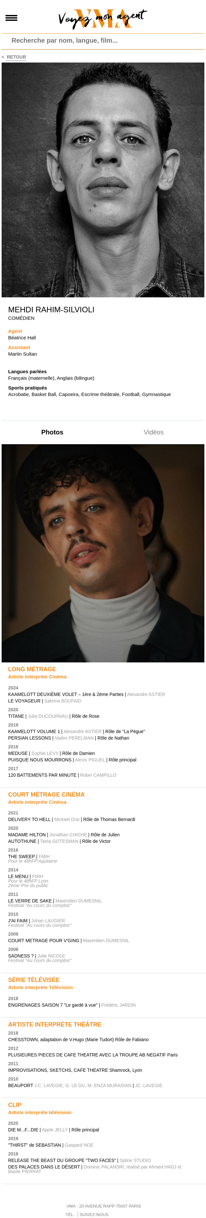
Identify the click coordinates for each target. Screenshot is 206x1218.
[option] (103, 553)
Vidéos (154, 432)
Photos (52, 432)
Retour (16, 57)
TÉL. (70, 1214)
